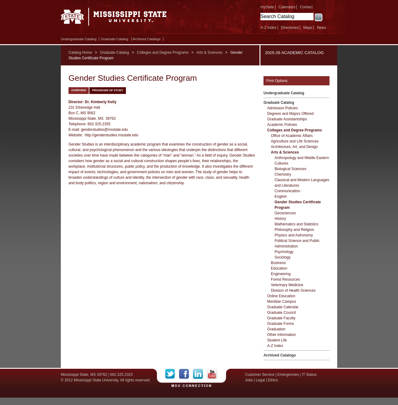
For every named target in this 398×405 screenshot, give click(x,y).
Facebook (186, 374)
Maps (307, 27)
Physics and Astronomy (294, 235)
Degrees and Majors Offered (290, 113)
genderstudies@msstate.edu (104, 129)
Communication (287, 191)
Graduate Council (281, 312)
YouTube (212, 374)
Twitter (172, 374)
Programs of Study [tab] (107, 90)
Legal (260, 380)
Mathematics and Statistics (296, 224)
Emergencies (288, 374)
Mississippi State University (114, 18)
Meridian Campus (281, 301)
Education (279, 268)
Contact (306, 7)
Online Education (281, 296)
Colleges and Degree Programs (163, 52)
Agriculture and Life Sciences (294, 141)
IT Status (309, 374)
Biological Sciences (290, 169)
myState (267, 7)
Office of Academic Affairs (292, 136)
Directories (289, 27)
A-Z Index (268, 27)
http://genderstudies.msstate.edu (111, 135)
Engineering (281, 274)
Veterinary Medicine (287, 285)
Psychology (284, 252)
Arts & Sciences (210, 52)
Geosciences (285, 213)
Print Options (276, 81)
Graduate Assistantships (287, 119)
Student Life (277, 340)
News (321, 27)
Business (278, 263)
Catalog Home (80, 52)
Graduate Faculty (281, 318)
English (281, 196)
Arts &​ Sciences (285, 152)
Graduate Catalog (114, 39)
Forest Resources (285, 279)
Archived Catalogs (147, 39)
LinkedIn (200, 374)
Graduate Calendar (282, 307)
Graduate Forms (280, 323)
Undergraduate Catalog (78, 39)
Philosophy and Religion (294, 230)
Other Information (281, 335)
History (280, 218)
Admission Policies (282, 108)
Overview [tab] (78, 90)
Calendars (287, 7)
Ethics (273, 380)
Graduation (276, 329)
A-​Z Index (275, 346)
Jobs (249, 380)
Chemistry (283, 174)
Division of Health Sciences (293, 290)
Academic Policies (282, 125)
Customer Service (259, 374)
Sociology (283, 257)
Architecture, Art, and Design (294, 147)
